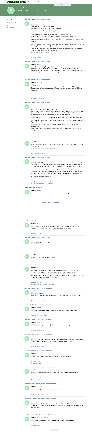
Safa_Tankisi (35, 293)
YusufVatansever (36, 144)
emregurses (35, 24)
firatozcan (34, 404)
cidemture (35, 372)
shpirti (34, 163)
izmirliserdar (35, 226)
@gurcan (33, 124)
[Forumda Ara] (62, 4)
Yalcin (33, 356)
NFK (33, 310)
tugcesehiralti (35, 243)
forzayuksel (35, 325)
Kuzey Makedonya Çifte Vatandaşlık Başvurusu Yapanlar (37, 367)
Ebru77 (34, 85)
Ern (33, 420)
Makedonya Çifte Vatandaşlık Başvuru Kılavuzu (34, 288)
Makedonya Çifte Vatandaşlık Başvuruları (33, 19)
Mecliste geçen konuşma (30, 187)
